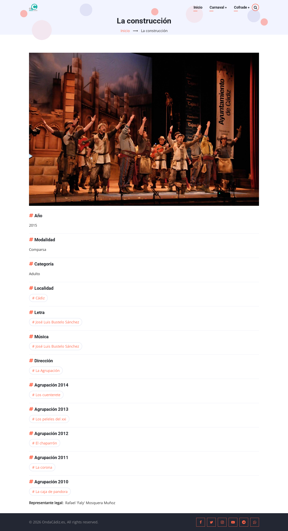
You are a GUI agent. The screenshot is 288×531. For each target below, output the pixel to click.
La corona (44, 467)
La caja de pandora (52, 491)
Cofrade (242, 7)
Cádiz (40, 298)
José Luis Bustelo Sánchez (57, 322)
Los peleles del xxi (51, 419)
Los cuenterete (48, 394)
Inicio (197, 7)
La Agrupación (48, 370)
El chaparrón (46, 443)
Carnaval (218, 7)
